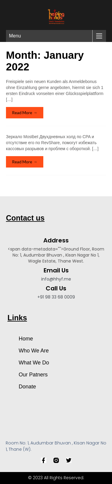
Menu (15, 35)
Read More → (24, 112)
